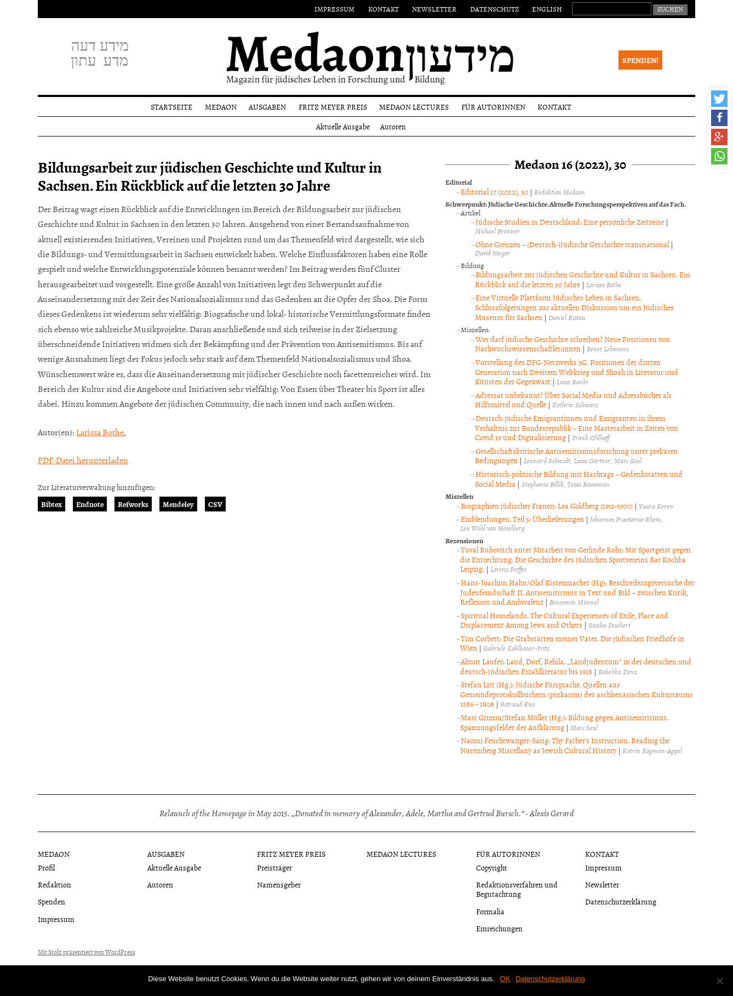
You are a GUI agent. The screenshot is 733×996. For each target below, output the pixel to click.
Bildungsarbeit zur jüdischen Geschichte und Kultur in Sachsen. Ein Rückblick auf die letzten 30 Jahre (582, 279)
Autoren (393, 126)
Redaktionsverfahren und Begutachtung (517, 889)
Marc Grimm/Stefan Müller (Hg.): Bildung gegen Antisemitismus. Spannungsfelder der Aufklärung (564, 722)
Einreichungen (499, 928)
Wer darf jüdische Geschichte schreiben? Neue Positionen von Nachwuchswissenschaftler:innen (572, 344)
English (547, 8)
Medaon (221, 106)
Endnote (90, 504)
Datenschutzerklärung (620, 901)
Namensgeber (279, 884)
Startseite (171, 106)
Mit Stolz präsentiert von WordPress (86, 952)
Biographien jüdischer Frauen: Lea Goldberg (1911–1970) (547, 505)
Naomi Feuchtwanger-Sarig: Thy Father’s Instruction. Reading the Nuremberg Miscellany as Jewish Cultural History (564, 745)
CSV (215, 504)
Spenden (51, 901)
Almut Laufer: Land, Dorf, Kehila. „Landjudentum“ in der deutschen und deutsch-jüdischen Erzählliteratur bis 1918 (575, 666)
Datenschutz (494, 8)
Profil (46, 867)
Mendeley (178, 504)
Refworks (133, 504)
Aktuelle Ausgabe (343, 126)
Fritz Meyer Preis (333, 106)
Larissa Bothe (100, 432)
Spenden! (640, 60)
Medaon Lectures (414, 106)
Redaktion (54, 884)
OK (505, 979)
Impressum (334, 8)
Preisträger (274, 867)
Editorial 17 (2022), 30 (494, 191)
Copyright (491, 867)
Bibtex (51, 504)
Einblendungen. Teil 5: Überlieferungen (522, 519)
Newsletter (434, 8)
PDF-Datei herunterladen (83, 459)
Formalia (490, 911)
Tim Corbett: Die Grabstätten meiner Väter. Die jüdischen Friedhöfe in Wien (572, 643)
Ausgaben (267, 106)
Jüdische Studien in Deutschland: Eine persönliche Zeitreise (570, 221)
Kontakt (383, 8)
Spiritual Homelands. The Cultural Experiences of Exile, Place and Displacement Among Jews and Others (564, 620)
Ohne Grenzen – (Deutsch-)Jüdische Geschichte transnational (572, 244)
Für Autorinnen (493, 106)
